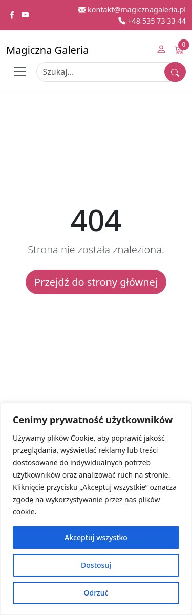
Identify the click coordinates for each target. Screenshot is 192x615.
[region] (96, 509)
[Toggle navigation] (20, 72)
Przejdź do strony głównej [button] (96, 282)
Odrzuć (96, 593)
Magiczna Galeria (47, 50)
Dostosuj (96, 565)
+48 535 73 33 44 (152, 21)
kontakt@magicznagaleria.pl (132, 9)
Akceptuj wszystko (96, 537)
